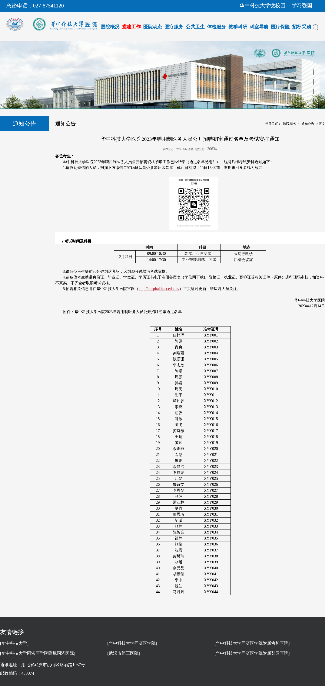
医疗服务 (174, 26)
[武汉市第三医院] (123, 653)
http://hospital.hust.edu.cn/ (159, 289)
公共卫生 (195, 26)
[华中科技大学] (14, 643)
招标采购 (301, 26)
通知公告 (307, 123)
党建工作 (131, 26)
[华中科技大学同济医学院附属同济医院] (37, 653)
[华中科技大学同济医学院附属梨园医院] (252, 653)
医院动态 (152, 26)
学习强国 (302, 5)
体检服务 (216, 26)
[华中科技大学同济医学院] (132, 643)
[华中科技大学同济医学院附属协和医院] (252, 643)
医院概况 (110, 26)
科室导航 (259, 26)
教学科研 (237, 26)
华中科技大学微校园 (262, 5)
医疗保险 (280, 26)
